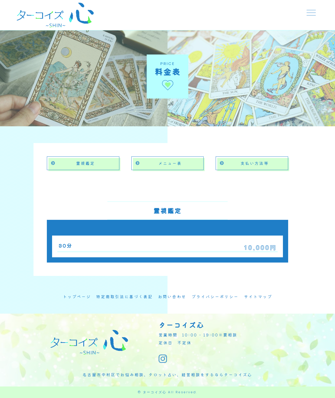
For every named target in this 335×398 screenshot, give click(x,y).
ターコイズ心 (154, 392)
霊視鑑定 (85, 163)
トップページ (77, 296)
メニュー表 (170, 163)
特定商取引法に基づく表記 (124, 296)
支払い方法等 (255, 163)
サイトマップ (258, 296)
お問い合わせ (172, 296)
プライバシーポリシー (215, 296)
